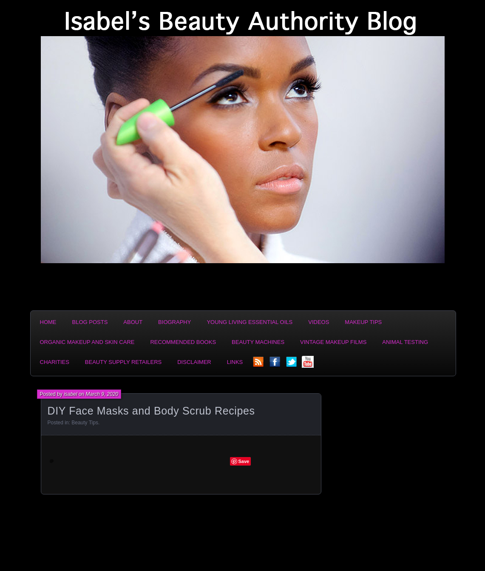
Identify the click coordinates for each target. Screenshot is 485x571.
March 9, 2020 (102, 394)
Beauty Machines (258, 342)
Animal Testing (405, 342)
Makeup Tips (363, 322)
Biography (174, 322)
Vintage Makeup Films (333, 342)
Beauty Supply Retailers (123, 362)
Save (244, 461)
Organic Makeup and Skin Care (87, 342)
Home (48, 322)
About (132, 322)
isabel (70, 394)
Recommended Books (183, 342)
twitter (292, 364)
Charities (54, 362)
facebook (275, 364)
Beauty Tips (84, 423)
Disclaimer (194, 362)
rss (259, 364)
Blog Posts (90, 322)
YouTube (308, 364)
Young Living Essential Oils (249, 322)
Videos (318, 322)
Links (235, 362)
